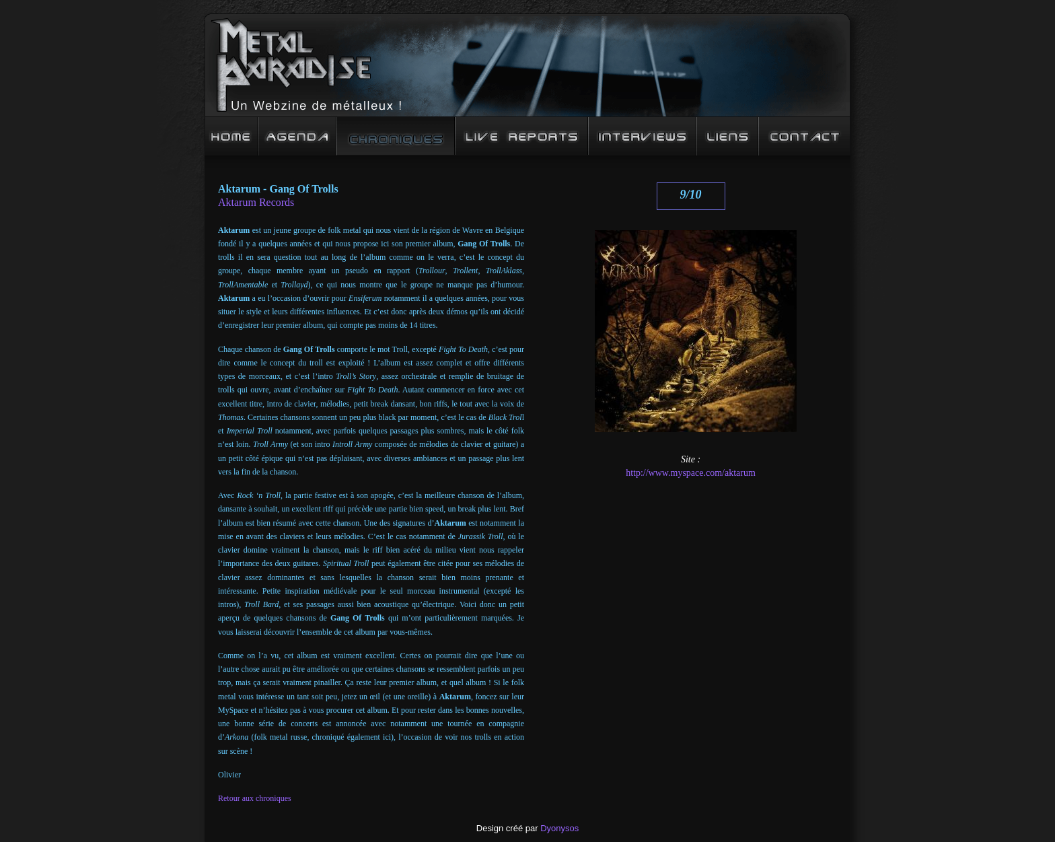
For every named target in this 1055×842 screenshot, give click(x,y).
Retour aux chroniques (254, 798)
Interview (642, 136)
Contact (804, 136)
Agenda (297, 136)
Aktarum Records (256, 202)
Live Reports (521, 136)
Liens (727, 136)
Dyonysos (559, 828)
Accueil (231, 136)
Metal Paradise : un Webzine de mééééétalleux (527, 65)
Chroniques (395, 136)
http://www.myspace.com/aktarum (691, 473)
